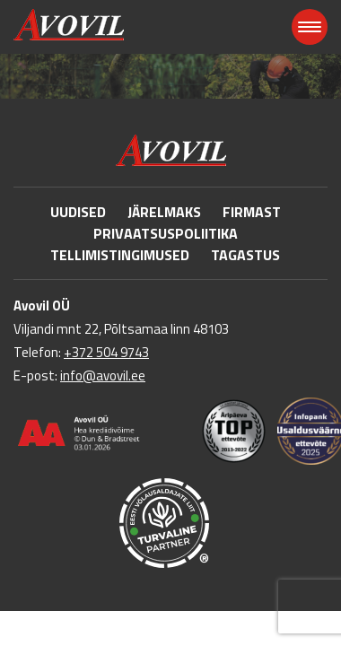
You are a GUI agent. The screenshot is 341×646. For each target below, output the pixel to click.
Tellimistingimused (119, 255)
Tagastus (245, 255)
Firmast (252, 212)
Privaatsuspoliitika (165, 233)
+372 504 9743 (106, 352)
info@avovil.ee (102, 375)
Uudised (78, 212)
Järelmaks (164, 212)
